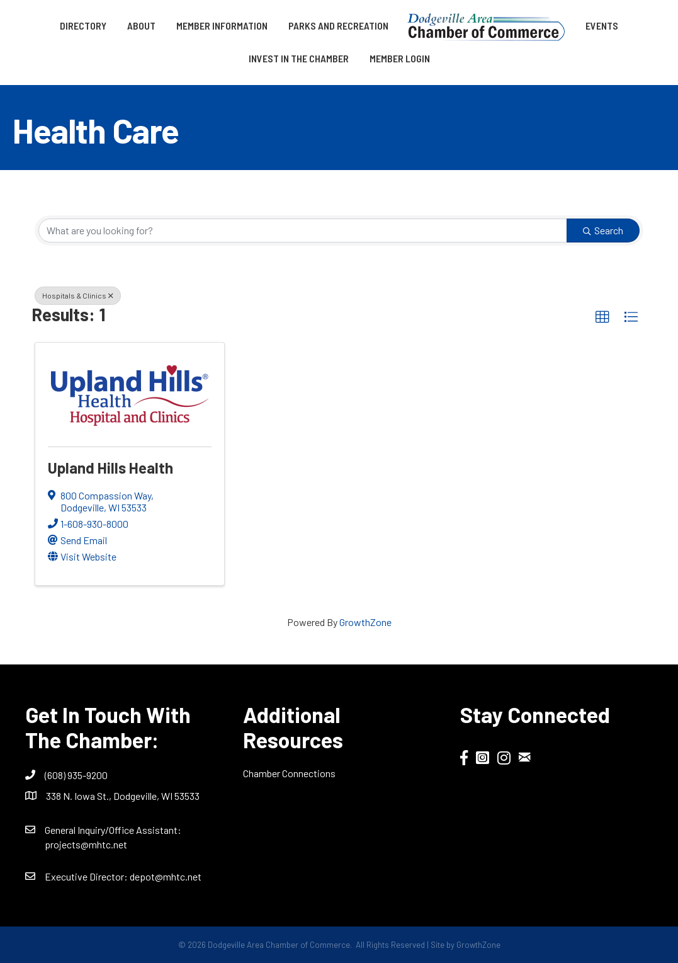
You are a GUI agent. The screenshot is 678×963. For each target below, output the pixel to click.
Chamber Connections (289, 773)
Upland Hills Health (110, 468)
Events (601, 25)
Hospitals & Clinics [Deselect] (77, 295)
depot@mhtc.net (165, 876)
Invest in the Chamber (299, 58)
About (141, 25)
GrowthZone (365, 622)
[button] (602, 317)
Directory (83, 25)
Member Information (222, 25)
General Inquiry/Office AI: (113, 830)
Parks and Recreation (338, 25)
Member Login (400, 58)
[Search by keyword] (302, 230)
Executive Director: (87, 876)
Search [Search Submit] (603, 230)
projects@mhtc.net (86, 844)
